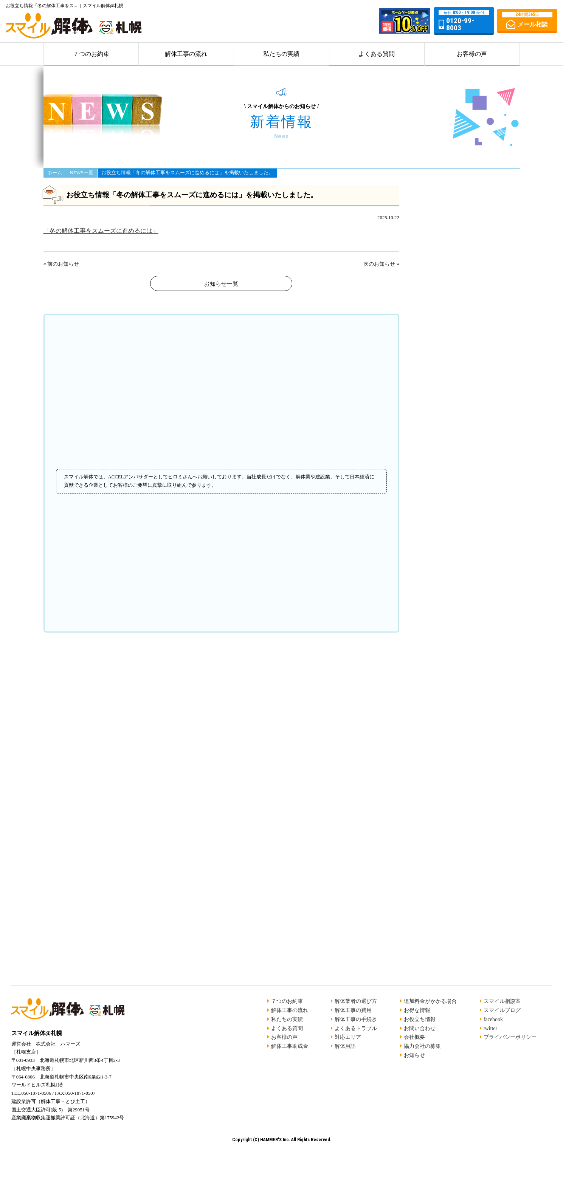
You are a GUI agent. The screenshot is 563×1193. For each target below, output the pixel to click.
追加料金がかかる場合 (430, 1001)
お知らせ (414, 1055)
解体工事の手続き (356, 1019)
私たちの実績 (281, 54)
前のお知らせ (63, 264)
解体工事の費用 (353, 1010)
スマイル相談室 (502, 1001)
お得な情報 (417, 1010)
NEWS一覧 (81, 173)
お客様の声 (472, 54)
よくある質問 (376, 54)
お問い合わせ (420, 1028)
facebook (493, 1019)
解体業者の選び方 (356, 1001)
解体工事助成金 (289, 1046)
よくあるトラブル (356, 1028)
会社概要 (414, 1037)
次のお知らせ (379, 264)
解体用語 (345, 1046)
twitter (491, 1028)
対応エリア (348, 1037)
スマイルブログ (502, 1010)
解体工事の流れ (186, 54)
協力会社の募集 (422, 1046)
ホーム (54, 173)
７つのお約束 (91, 54)
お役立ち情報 (420, 1019)
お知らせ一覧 (221, 284)
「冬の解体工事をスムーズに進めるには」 (100, 230)
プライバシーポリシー (510, 1037)
